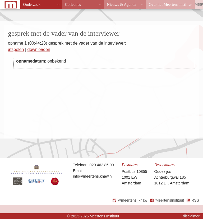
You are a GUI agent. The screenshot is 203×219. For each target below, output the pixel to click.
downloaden (38, 49)
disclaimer (191, 216)
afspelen (16, 49)
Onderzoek (31, 4)
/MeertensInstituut (169, 200)
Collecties (73, 4)
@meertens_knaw (132, 200)
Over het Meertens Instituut (170, 4)
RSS (195, 200)
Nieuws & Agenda (121, 4)
